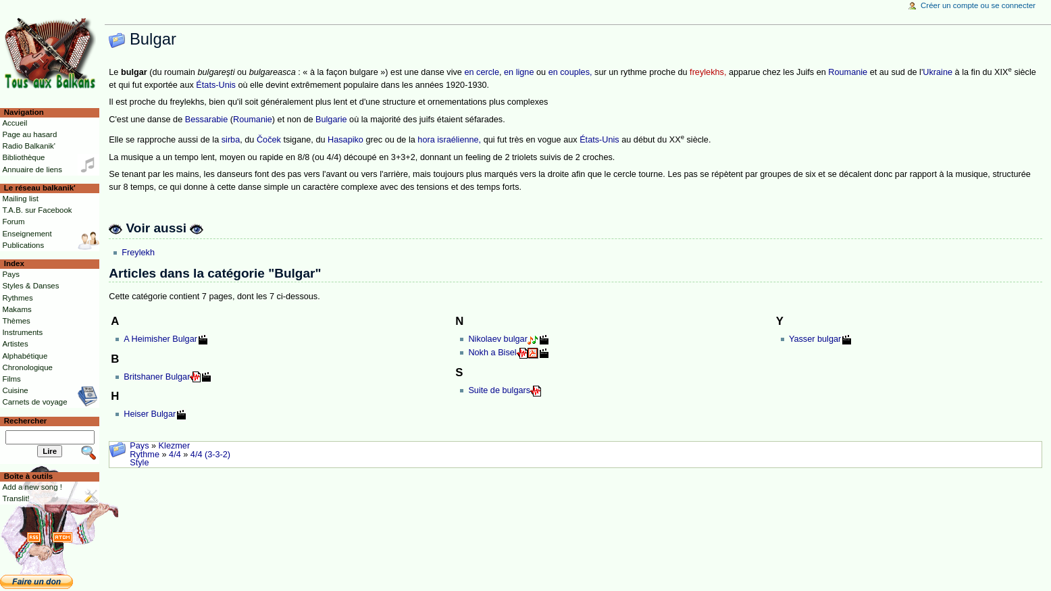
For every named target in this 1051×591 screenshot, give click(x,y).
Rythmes (17, 298)
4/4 (175, 454)
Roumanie (847, 72)
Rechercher (25, 421)
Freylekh (138, 252)
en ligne (519, 72)
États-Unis (216, 85)
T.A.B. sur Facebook (37, 210)
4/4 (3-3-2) (210, 454)
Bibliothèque (23, 157)
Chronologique (27, 367)
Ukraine (937, 72)
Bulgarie (331, 119)
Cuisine (15, 390)
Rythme (144, 454)
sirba (231, 140)
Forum (13, 221)
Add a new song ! (32, 487)
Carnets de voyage (34, 402)
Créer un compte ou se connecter (978, 5)
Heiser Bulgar (150, 414)
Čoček (269, 140)
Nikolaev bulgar (497, 339)
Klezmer (174, 446)
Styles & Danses (30, 286)
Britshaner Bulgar (157, 377)
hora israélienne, (449, 140)
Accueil (14, 123)
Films (11, 379)
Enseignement (26, 234)
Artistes (15, 344)
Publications (23, 245)
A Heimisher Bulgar (160, 339)
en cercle (481, 72)
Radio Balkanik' (28, 146)
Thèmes (16, 321)
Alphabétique (24, 356)
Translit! (15, 498)
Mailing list (20, 199)
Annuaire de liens (32, 169)
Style (139, 462)
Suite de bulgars (499, 390)
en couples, (570, 72)
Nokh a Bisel (492, 352)
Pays (139, 446)
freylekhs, (708, 72)
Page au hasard (29, 134)
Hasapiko (345, 140)
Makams (16, 309)
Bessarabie (206, 119)
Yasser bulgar (815, 339)
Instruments (22, 332)
